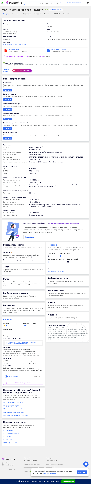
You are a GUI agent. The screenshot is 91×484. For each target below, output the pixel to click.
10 (24, 326)
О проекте (27, 458)
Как (27, 56)
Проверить (7, 119)
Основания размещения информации (34, 467)
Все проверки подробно (56, 272)
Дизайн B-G (49, 467)
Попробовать (68, 481)
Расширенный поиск (74, 3)
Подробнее (45, 230)
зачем (42, 56)
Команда (49, 458)
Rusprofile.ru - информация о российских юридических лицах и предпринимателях (13, 3)
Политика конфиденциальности (54, 464)
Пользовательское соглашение (32, 464)
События (7, 320)
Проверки (53, 245)
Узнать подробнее (49, 473)
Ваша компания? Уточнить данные (14, 45)
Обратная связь (51, 460)
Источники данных (30, 460)
